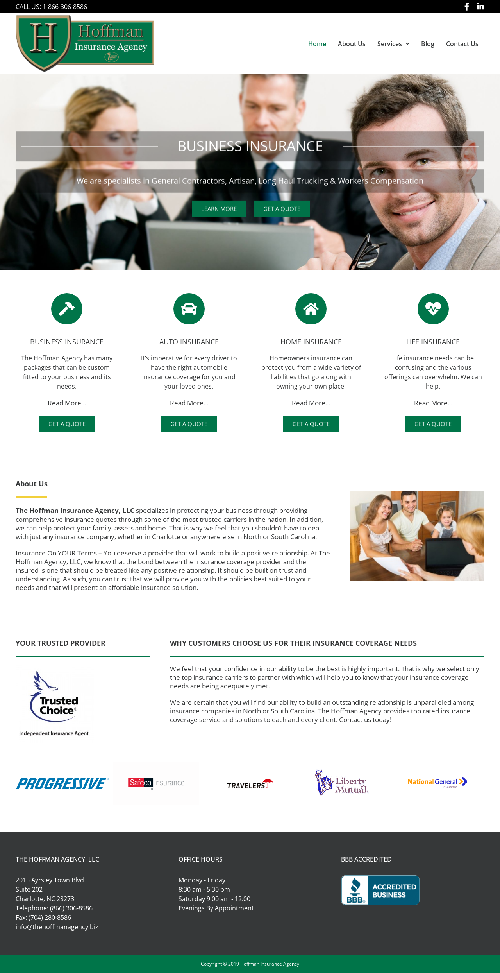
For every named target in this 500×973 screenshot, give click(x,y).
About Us (352, 43)
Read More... (67, 402)
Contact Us (462, 43)
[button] (393, 44)
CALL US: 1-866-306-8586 (51, 6)
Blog (427, 43)
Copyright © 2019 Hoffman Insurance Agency (250, 963)
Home (317, 43)
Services (393, 43)
